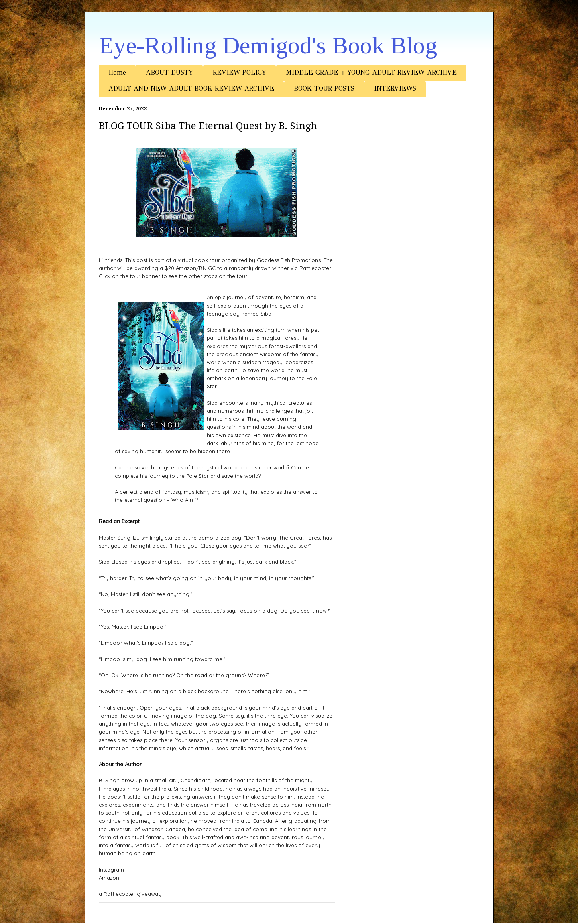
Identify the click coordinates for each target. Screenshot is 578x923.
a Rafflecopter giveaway (130, 894)
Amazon (109, 877)
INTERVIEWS (395, 88)
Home (117, 72)
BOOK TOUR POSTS (324, 88)
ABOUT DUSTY (169, 72)
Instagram (111, 869)
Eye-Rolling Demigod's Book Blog (268, 45)
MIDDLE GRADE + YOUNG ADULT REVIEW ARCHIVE (371, 72)
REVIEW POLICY (239, 72)
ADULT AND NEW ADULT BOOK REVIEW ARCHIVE (191, 88)
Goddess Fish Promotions (289, 260)
